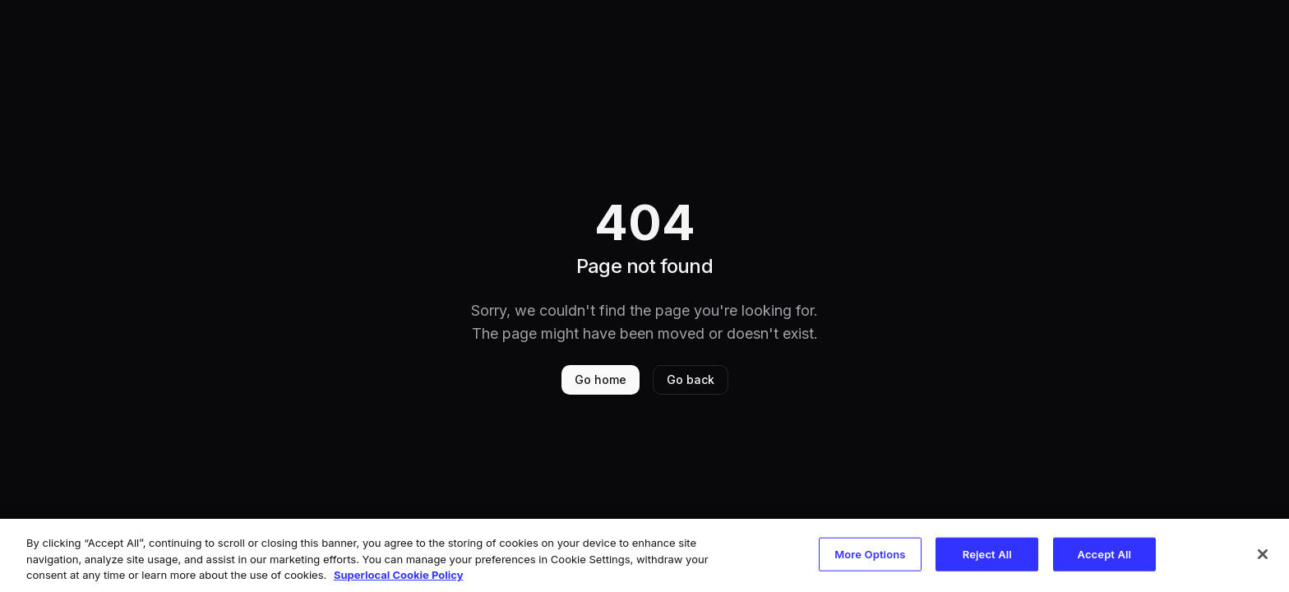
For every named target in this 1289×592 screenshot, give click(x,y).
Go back (690, 379)
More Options (869, 553)
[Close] (1263, 554)
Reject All (987, 553)
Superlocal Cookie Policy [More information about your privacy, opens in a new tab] (398, 574)
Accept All (1105, 553)
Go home (600, 379)
